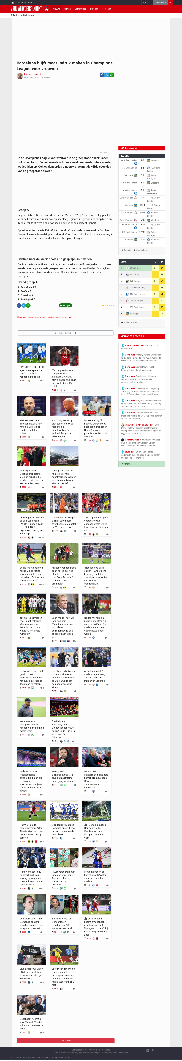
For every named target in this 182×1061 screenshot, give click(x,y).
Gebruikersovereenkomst (65, 1052)
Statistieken (141, 250)
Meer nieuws (65, 333)
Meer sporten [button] (24, 2)
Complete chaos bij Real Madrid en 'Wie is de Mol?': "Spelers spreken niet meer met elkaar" (141, 415)
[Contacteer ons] (148, 1050)
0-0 (142, 197)
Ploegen (94, 9)
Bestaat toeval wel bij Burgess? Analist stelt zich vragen (138, 368)
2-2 (142, 168)
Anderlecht (132, 274)
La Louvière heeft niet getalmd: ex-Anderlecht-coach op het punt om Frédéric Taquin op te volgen (31, 677)
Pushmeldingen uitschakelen (115, 1052)
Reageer (47, 77)
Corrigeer (108, 305)
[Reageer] (42, 380)
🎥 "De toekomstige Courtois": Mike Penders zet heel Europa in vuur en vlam (95, 831)
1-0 (142, 160)
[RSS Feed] (153, 1050)
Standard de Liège (136, 287)
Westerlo (153, 160)
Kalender (128, 250)
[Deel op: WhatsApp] (111, 75)
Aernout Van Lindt (33, 74)
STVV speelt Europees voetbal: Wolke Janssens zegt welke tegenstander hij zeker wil (96, 524)
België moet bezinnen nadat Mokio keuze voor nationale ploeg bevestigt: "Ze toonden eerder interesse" (32, 574)
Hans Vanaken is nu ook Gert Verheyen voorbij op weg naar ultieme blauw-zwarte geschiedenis (31, 878)
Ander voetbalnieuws (22, 15)
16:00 (142, 212)
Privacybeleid (94, 1050)
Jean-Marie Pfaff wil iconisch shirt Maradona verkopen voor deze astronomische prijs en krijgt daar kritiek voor (141, 429)
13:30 (142, 205)
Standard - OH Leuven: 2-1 (139, 347)
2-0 (142, 182)
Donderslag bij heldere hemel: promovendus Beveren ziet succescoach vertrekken (138, 379)
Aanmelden (160, 2)
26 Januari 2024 (32, 77)
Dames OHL (133, 268)
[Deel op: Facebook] (102, 75)
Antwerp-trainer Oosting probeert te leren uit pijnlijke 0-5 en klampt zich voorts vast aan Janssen (31, 477)
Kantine (67, 9)
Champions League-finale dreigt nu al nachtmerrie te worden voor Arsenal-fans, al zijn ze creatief (64, 477)
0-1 (142, 190)
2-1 (142, 175)
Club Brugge (133, 281)
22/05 (142, 232)
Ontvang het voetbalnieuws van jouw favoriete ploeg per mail (44, 317)
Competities (80, 9)
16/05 (142, 220)
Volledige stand (131, 322)
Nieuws (56, 9)
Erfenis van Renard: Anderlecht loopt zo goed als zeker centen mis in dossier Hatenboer (140, 454)
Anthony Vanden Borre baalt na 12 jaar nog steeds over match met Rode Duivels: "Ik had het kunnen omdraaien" (141, 357)
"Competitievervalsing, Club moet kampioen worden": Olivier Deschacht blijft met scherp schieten (140, 442)
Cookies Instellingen (89, 1052)
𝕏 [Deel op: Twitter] (107, 74)
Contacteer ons (79, 1050)
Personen (106, 9)
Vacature (106, 1050)
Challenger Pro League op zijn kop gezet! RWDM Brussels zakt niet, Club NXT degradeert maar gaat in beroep (140, 391)
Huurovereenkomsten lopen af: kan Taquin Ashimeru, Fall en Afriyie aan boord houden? (63, 878)
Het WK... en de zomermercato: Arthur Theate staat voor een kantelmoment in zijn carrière (31, 831)
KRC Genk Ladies (135, 307)
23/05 (142, 239)
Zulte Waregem (128, 198)
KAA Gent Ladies (135, 294)
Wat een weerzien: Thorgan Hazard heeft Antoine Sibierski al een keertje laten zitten (31, 427)
